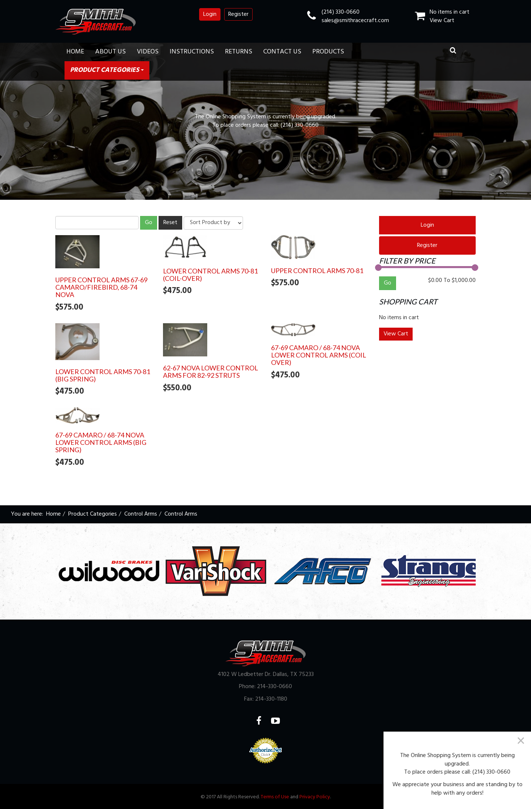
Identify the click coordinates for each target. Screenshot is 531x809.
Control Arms (140, 514)
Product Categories (107, 70)
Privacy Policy (314, 797)
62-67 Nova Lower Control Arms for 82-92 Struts (210, 371)
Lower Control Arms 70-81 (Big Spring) (102, 375)
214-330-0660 (274, 686)
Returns (238, 51)
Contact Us (282, 51)
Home (75, 51)
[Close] (521, 740)
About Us (110, 51)
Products (328, 51)
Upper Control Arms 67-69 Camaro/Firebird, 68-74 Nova (101, 287)
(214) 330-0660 (341, 12)
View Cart (442, 20)
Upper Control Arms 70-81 (317, 270)
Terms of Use (275, 797)
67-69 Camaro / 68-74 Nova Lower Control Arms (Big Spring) (100, 442)
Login (209, 14)
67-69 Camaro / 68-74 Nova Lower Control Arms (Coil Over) (318, 355)
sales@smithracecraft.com (355, 20)
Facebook (263, 720)
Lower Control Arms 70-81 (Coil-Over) (210, 274)
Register (238, 14)
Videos (148, 51)
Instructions (192, 51)
